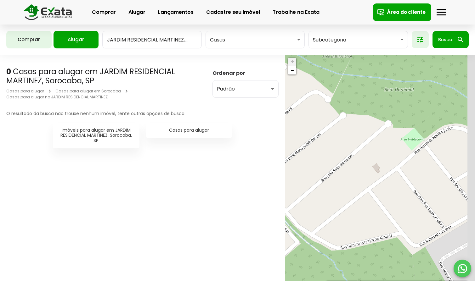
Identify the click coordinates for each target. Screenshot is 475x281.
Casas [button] (217, 39)
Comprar (102, 12)
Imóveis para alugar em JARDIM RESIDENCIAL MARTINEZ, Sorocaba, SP (96, 135)
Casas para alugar (25, 91)
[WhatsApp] (462, 268)
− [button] (292, 70)
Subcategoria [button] (329, 39)
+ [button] (292, 62)
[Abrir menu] (440, 12)
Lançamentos (174, 12)
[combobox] (152, 39)
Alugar (135, 12)
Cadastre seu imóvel (231, 12)
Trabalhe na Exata (294, 12)
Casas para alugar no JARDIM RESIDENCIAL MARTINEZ (57, 97)
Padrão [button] (226, 88)
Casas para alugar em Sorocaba (88, 91)
